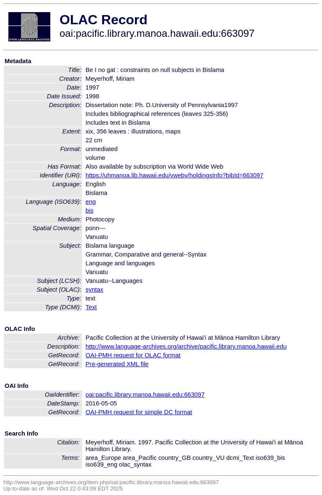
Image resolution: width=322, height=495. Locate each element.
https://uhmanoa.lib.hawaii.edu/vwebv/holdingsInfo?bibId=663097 (174, 175)
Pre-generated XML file (117, 364)
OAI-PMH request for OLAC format (133, 355)
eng (91, 201)
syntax (94, 289)
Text (91, 307)
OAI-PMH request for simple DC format (139, 412)
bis (89, 210)
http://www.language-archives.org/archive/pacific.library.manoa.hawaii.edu (186, 346)
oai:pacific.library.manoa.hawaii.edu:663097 (145, 394)
